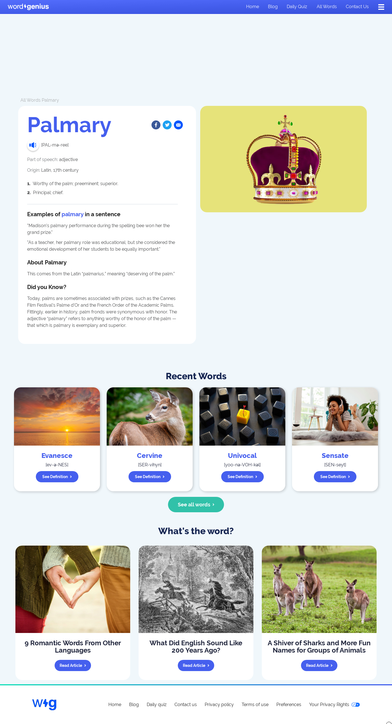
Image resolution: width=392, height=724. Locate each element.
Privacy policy (219, 704)
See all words (196, 504)
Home (252, 6)
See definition (57, 477)
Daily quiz (297, 6)
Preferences (288, 704)
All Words (30, 100)
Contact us (357, 6)
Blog (273, 6)
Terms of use (255, 704)
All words (327, 6)
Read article (73, 665)
